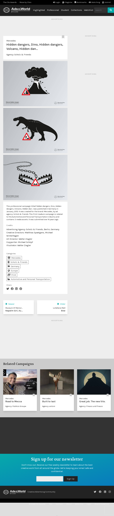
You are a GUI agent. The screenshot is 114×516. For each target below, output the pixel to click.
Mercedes (11, 40)
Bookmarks (81, 2)
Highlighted (39, 10)
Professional (53, 10)
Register (67, 2)
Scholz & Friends (22, 54)
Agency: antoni (48, 406)
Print (12, 275)
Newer (9, 304)
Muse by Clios (25, 2)
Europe (13, 270)
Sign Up (70, 478)
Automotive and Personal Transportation (29, 279)
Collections (76, 10)
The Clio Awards (10, 2)
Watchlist (88, 10)
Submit (106, 2)
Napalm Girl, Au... (14, 310)
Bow (63, 310)
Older (61, 304)
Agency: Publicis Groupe (15, 406)
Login (56, 2)
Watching (94, 2)
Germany (13, 266)
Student (65, 10)
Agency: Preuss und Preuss (91, 406)
